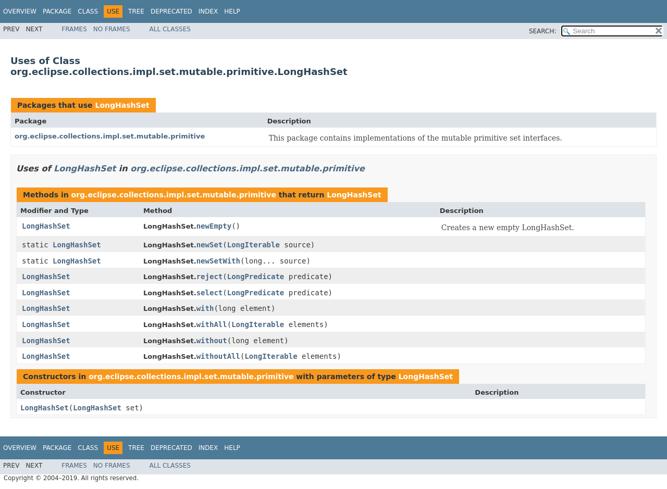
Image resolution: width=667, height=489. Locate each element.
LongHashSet (122, 105)
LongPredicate (256, 276)
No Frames (111, 29)
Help (232, 11)
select (209, 293)
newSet (209, 245)
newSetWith (218, 261)
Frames (74, 29)
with (205, 308)
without (211, 340)
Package (57, 11)
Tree (136, 11)
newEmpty (213, 226)
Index (208, 11)
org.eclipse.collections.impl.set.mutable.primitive (110, 136)
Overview (19, 11)
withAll (211, 324)
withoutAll (218, 356)
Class (88, 11)
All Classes (170, 29)
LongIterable (253, 245)
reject (209, 276)
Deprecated (171, 11)
